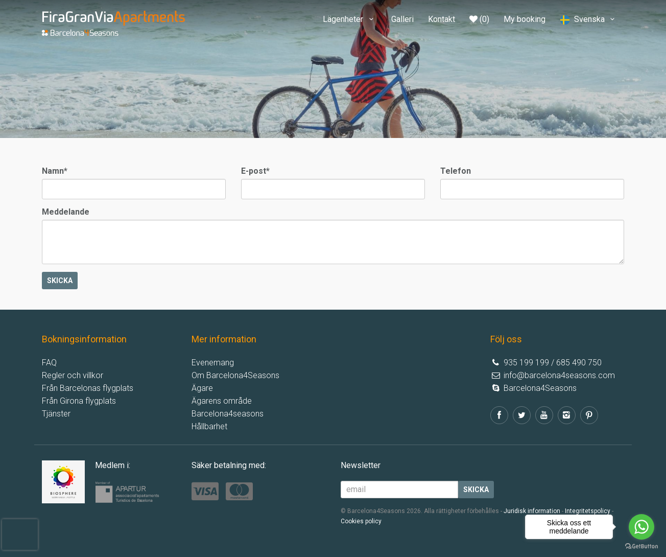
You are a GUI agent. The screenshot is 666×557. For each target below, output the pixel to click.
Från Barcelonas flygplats (87, 388)
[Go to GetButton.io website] (641, 546)
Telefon (455, 171)
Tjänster (56, 414)
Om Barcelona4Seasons (235, 375)
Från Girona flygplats (79, 401)
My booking (524, 19)
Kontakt (441, 19)
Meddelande (65, 212)
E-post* (255, 171)
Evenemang (213, 362)
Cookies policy (361, 521)
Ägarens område (222, 401)
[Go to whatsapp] (641, 527)
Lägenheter (349, 19)
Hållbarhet (209, 426)
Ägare (202, 388)
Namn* (54, 171)
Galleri (402, 19)
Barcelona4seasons (228, 414)
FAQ (49, 362)
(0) (479, 19)
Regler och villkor (72, 375)
